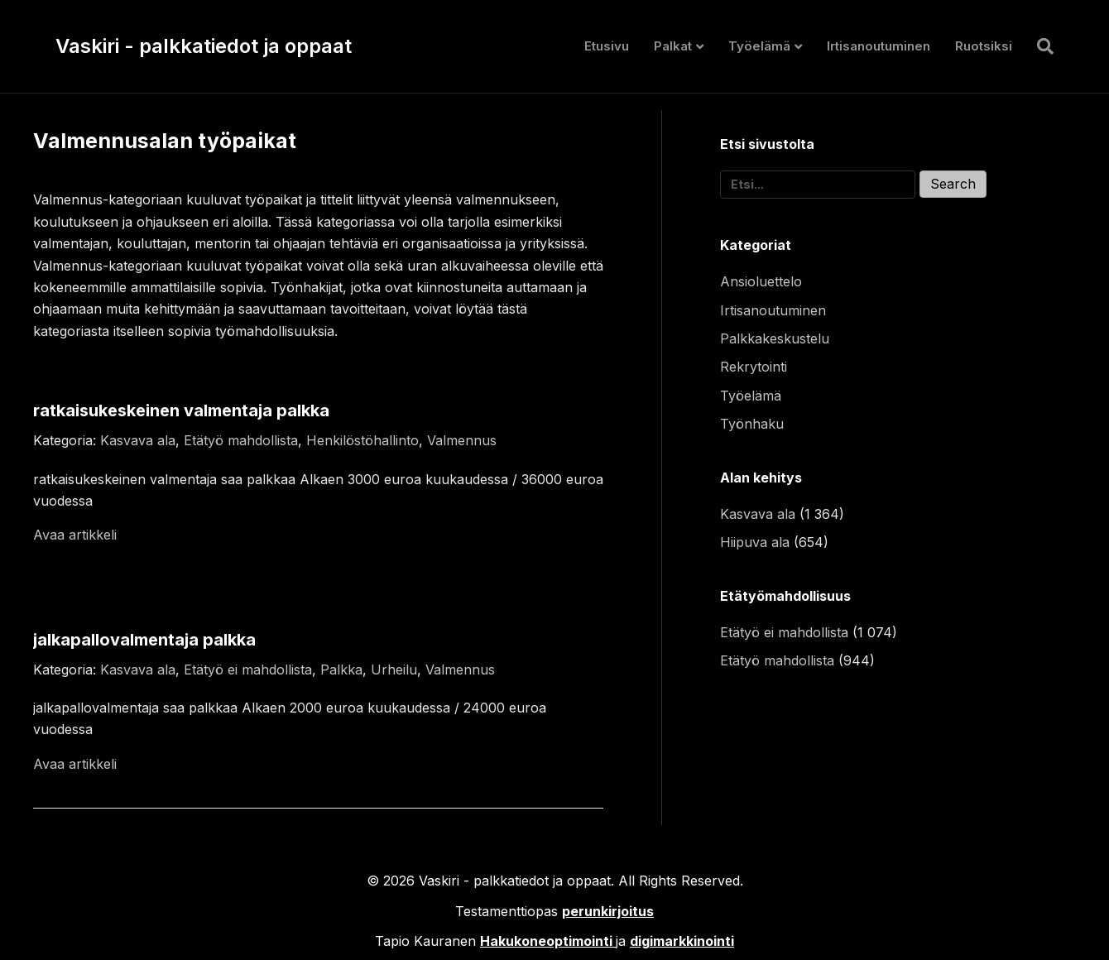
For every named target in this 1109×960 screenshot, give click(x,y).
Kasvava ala (137, 440)
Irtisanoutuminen (878, 46)
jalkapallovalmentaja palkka (144, 640)
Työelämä (759, 46)
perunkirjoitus (608, 911)
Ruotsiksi (983, 46)
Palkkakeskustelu (774, 338)
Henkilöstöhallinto (362, 440)
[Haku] (1039, 46)
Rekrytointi (753, 366)
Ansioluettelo (761, 281)
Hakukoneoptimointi (546, 941)
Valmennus (462, 440)
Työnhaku (752, 423)
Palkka (341, 669)
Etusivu (606, 46)
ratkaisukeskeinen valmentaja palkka (181, 410)
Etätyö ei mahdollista (248, 669)
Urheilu (394, 669)
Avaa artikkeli (75, 534)
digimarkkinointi (682, 941)
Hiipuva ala (755, 542)
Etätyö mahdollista (241, 440)
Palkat (673, 46)
